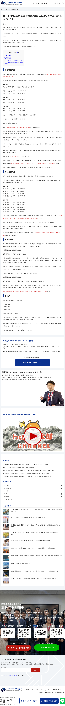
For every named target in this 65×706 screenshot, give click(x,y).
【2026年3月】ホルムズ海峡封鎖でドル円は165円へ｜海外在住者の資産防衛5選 (26, 464)
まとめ (6, 64)
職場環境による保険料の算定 (14, 62)
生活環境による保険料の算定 (14, 60)
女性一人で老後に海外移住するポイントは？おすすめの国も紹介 (29, 517)
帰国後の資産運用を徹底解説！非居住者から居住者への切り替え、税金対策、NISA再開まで (28, 470)
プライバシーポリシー (10, 675)
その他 (6, 491)
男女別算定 (7, 57)
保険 (5, 494)
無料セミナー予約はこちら (32, 363)
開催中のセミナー (46, 3)
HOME (28, 690)
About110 (35, 690)
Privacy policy (46, 690)
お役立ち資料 (8, 499)
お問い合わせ (56, 3)
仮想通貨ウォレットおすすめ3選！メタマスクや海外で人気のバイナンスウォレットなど (34, 571)
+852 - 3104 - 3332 (6, 700)
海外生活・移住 (8, 488)
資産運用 (7, 485)
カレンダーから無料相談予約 (18, 648)
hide (17, 52)
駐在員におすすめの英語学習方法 (20, 563)
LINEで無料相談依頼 (46, 647)
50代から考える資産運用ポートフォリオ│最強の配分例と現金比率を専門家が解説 (26, 473)
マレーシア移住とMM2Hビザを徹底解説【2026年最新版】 (19, 467)
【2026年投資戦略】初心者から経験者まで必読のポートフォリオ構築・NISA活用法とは (27, 476)
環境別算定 (7, 59)
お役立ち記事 (35, 3)
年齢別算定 (7, 55)
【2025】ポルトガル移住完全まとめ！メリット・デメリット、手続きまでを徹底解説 (33, 548)
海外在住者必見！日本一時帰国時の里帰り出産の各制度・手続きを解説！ (31, 540)
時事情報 (7, 496)
